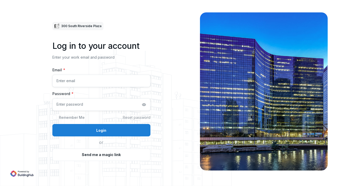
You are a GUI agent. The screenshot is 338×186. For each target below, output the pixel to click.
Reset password (136, 117)
